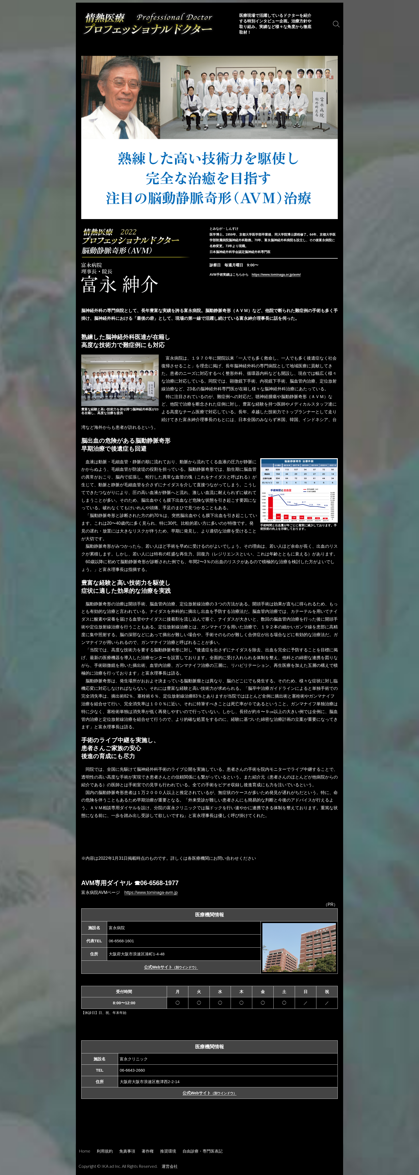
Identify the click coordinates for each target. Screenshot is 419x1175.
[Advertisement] (209, 1129)
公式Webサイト (171, 967)
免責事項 (127, 1151)
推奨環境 (168, 1151)
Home (84, 1151)
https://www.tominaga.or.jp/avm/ (276, 275)
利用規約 (105, 1151)
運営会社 (170, 1166)
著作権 (148, 1151)
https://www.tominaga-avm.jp (151, 892)
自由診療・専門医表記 (203, 1151)
